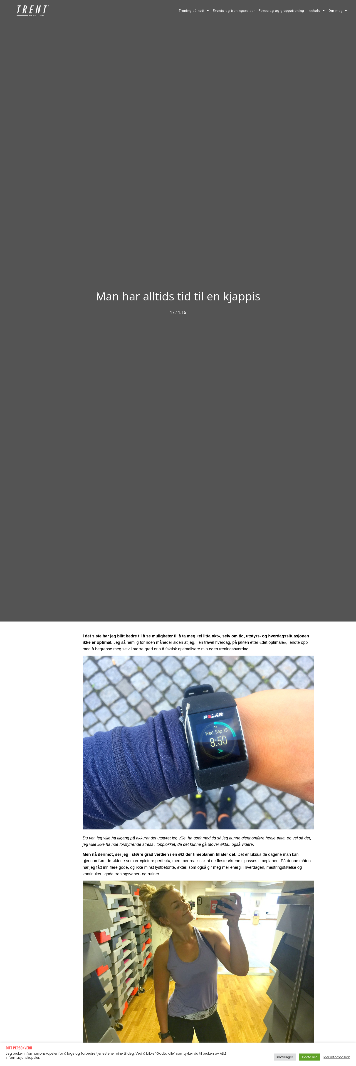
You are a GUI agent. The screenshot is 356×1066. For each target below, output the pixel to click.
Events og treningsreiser (234, 11)
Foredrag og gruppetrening (281, 11)
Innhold (316, 11)
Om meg (338, 11)
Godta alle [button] (309, 1057)
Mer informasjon (337, 1057)
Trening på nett (194, 11)
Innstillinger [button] (285, 1057)
